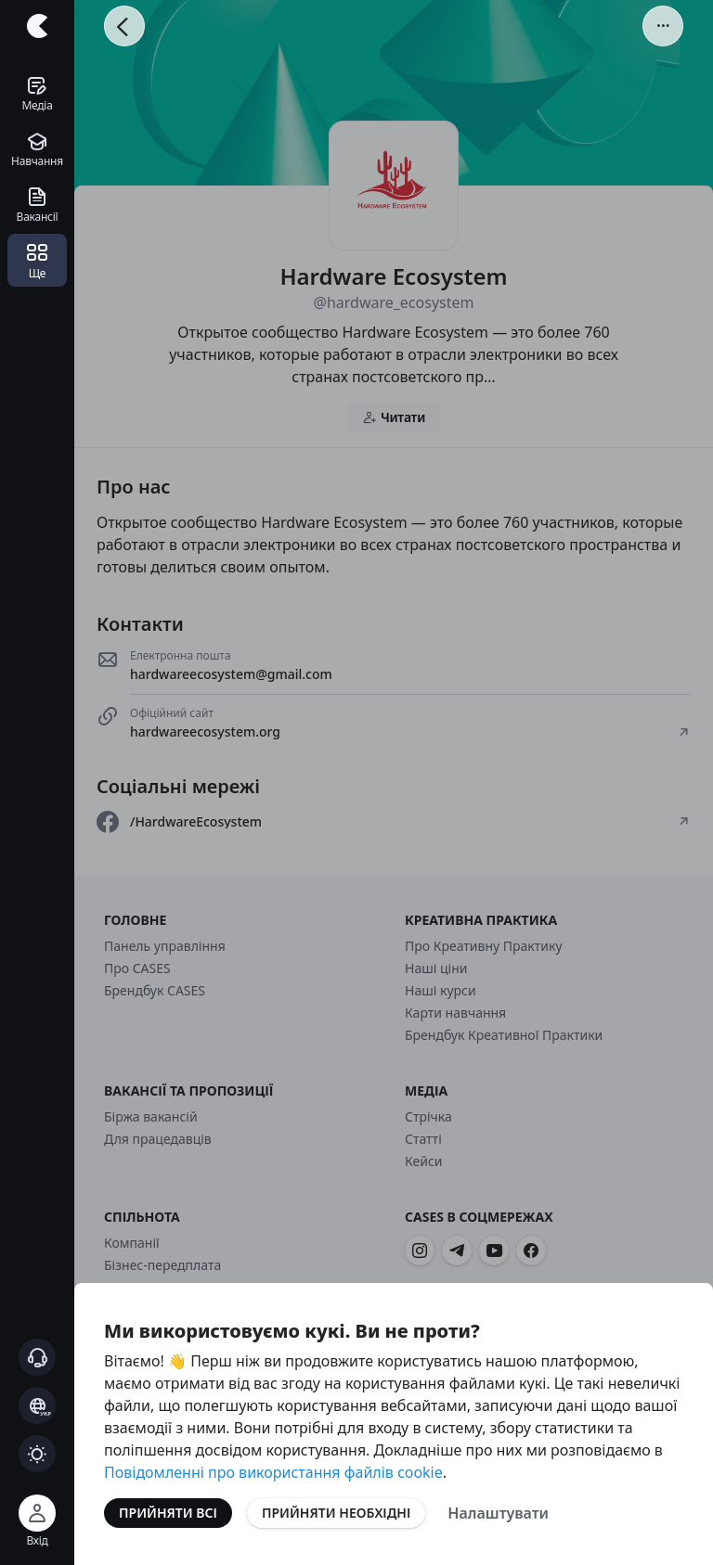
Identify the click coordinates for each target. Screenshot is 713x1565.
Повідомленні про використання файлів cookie (273, 1472)
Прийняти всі (168, 1512)
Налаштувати (498, 1513)
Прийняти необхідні (336, 1512)
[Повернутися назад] (124, 26)
